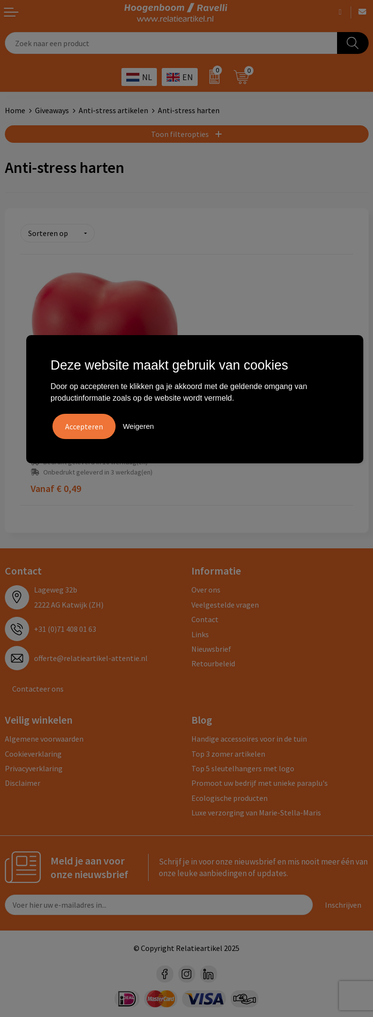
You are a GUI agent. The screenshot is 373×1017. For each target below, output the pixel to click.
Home (15, 110)
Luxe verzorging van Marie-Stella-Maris (256, 810)
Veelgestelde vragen (225, 602)
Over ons (205, 588)
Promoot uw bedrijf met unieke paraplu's (259, 780)
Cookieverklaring (33, 751)
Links (200, 632)
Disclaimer (22, 780)
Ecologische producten (229, 795)
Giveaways (52, 110)
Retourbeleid (213, 661)
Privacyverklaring (34, 766)
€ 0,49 (56, 486)
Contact (205, 617)
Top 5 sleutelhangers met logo (242, 766)
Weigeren (138, 426)
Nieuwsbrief (211, 646)
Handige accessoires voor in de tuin (249, 736)
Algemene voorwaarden (44, 736)
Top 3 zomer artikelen (228, 751)
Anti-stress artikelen (113, 110)
